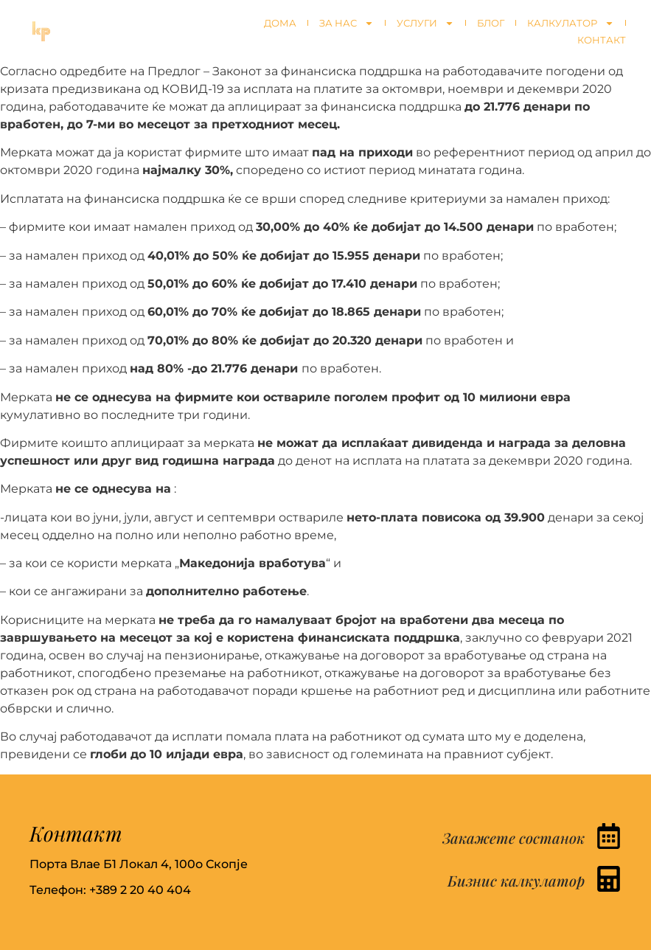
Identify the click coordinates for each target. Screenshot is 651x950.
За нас (346, 23)
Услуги (425, 23)
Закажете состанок (513, 837)
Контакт (601, 40)
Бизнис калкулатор (516, 880)
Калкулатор (570, 23)
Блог (490, 23)
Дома (280, 23)
